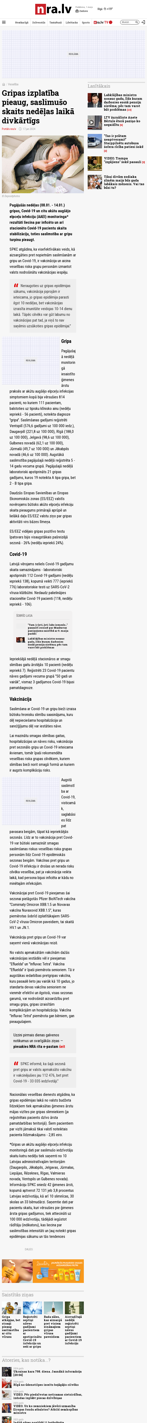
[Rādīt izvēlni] (4, 22)
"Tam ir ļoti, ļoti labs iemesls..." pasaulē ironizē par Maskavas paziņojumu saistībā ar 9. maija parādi (48, 629)
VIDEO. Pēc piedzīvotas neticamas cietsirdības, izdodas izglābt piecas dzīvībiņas (47, 1396)
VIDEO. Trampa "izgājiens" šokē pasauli (122, 160)
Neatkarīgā (21, 22)
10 (129, 109)
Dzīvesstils (38, 22)
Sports (86, 22)
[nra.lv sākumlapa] (53, 9)
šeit (62, 1046)
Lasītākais (99, 86)
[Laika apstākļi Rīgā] (105, 9)
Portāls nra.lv (9, 128)
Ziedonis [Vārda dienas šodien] (81, 11)
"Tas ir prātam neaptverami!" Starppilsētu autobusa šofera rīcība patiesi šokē (123, 141)
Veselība (13, 84)
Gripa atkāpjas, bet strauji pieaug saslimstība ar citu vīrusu (11, 1327)
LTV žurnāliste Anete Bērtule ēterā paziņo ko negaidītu (122, 121)
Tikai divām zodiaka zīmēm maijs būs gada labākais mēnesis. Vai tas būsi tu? (124, 182)
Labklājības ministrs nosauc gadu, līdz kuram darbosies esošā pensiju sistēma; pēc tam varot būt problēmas (48, 643)
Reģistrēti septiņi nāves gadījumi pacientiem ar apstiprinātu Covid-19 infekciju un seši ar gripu (32, 1331)
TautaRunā (55, 22)
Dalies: (29, 1249)
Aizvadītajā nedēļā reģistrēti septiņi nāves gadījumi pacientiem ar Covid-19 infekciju (73, 1330)
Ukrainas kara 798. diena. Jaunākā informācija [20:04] (47, 1373)
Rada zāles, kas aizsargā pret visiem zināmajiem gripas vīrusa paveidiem (53, 1327)
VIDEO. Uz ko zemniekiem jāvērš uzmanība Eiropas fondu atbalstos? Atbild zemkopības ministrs (45, 1409)
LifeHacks (72, 22)
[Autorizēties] (143, 22)
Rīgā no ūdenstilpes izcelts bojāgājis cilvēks (46, 1385)
